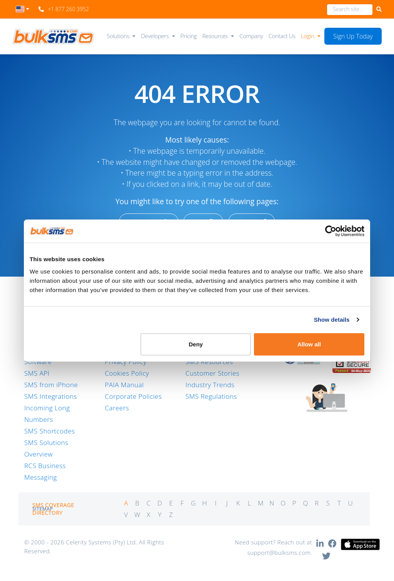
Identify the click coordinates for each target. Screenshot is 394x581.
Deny (196, 344)
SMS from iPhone (51, 384)
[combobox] (22, 11)
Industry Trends (209, 384)
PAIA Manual (124, 384)
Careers (117, 407)
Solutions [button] (118, 36)
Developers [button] (155, 36)
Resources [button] (215, 36)
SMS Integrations (50, 396)
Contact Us (282, 36)
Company (251, 36)
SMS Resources (209, 361)
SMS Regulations (211, 396)
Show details (332, 319)
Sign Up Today (353, 36)
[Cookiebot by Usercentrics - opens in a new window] (330, 231)
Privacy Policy (126, 361)
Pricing (188, 36)
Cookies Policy (127, 373)
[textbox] (22, 9)
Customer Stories (212, 373)
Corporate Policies (133, 396)
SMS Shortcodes (49, 431)
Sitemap (42, 508)
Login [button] (307, 36)
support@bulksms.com (279, 552)
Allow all (309, 344)
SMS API (37, 373)
